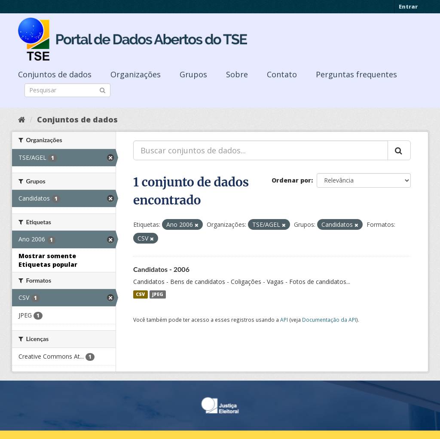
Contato (282, 74)
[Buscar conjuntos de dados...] (260, 150)
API (284, 319)
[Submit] (102, 89)
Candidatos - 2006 (161, 269)
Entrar (408, 6)
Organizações (135, 74)
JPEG (157, 294)
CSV (140, 294)
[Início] (21, 119)
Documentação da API (329, 319)
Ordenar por (291, 180)
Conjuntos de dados (55, 74)
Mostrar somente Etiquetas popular (47, 260)
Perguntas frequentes (356, 74)
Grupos (193, 74)
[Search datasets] (67, 90)
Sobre (237, 74)
